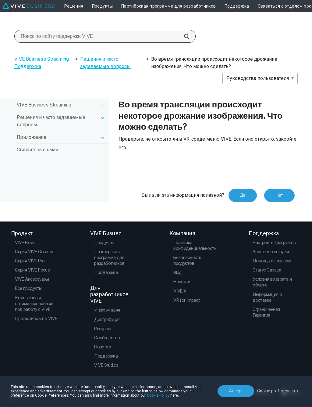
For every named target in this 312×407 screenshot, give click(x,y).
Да (242, 195)
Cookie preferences (276, 390)
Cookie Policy (158, 395)
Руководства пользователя (258, 78)
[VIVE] (29, 6)
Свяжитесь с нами (37, 150)
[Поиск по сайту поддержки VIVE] (183, 36)
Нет (279, 195)
